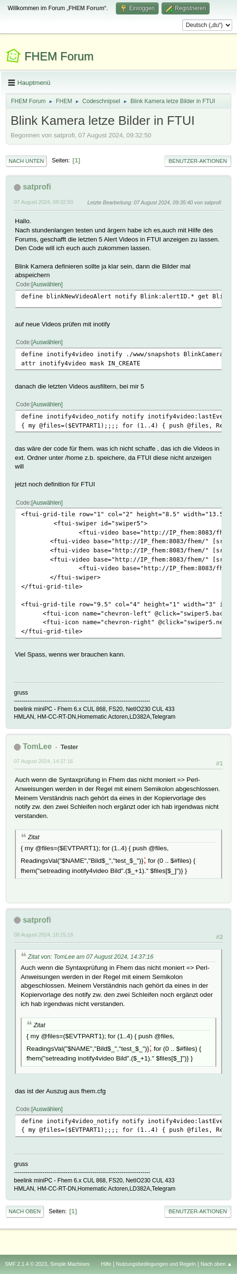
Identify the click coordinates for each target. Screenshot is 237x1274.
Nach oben (25, 1211)
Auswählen (47, 284)
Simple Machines (69, 1264)
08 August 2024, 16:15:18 (43, 935)
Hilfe (106, 1264)
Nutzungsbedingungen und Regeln (156, 1264)
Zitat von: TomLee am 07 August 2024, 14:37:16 (90, 956)
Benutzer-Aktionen (198, 161)
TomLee (37, 746)
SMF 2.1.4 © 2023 (26, 1264)
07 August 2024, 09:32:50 (43, 202)
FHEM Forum (59, 56)
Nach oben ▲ (216, 1264)
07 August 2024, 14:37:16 (43, 761)
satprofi (37, 187)
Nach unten (26, 161)
